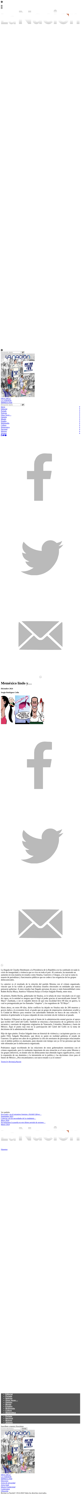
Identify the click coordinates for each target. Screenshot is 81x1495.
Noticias (8, 1398)
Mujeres (8, 1420)
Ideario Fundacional (8, 1487)
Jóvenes (9, 1422)
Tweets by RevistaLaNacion (11, 1062)
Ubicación (4, 1491)
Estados (8, 1406)
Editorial (9, 1394)
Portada (8, 1396)
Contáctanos (5, 1489)
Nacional (9, 1418)
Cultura (8, 1411)
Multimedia (10, 1408)
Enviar (24, 1428)
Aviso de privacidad (8, 1483)
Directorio (4, 1481)
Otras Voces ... (11, 1400)
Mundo (8, 1404)
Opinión (8, 1402)
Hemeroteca (10, 1413)
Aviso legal (5, 1485)
